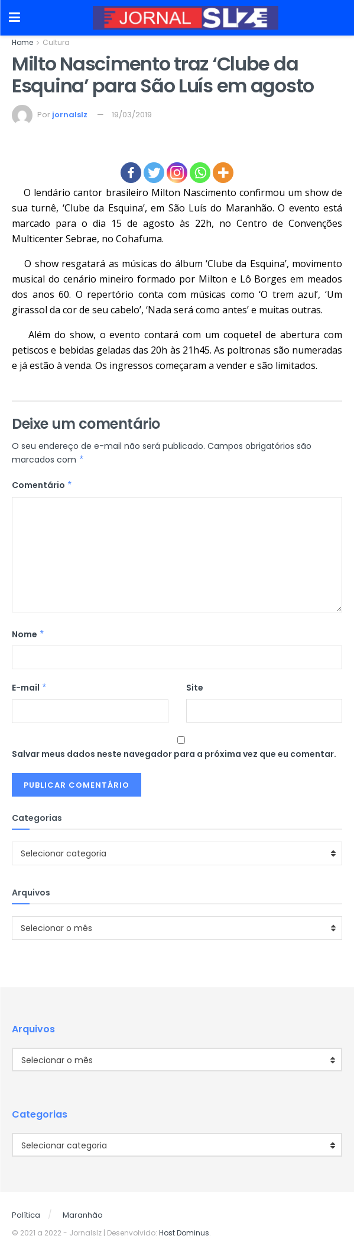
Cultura (56, 42)
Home (22, 42)
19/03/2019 (132, 114)
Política (26, 1215)
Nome (28, 634)
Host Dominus (184, 1233)
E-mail (29, 687)
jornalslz (69, 114)
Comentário (42, 485)
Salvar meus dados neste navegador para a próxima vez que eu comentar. (174, 754)
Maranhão (83, 1215)
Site (194, 688)
